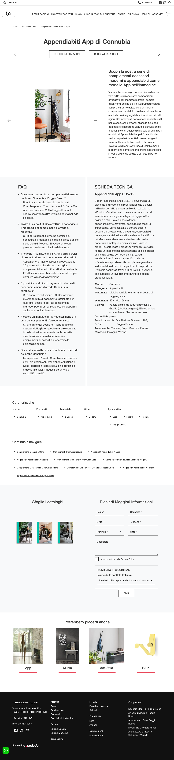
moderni (92, 417)
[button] (95, 120)
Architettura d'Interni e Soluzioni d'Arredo (140, 733)
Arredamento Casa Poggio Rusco (142, 722)
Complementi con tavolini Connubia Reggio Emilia (90, 468)
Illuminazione (96, 735)
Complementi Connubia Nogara (67, 452)
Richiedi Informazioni (67, 54)
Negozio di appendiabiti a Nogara (32, 460)
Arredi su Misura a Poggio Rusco (141, 715)
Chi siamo (133, 14)
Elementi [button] (41, 409)
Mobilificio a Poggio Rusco (142, 727)
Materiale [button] (65, 409)
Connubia (21, 417)
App (68, 27)
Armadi (93, 725)
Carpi (115, 417)
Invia (126, 593)
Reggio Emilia (119, 425)
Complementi (135, 702)
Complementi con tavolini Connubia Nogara (126, 460)
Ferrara (129, 417)
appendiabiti (46, 417)
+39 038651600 (24, 717)
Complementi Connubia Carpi (30, 452)
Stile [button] (87, 409)
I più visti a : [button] (115, 409)
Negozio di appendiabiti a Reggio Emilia (35, 475)
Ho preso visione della (117, 559)
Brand (121, 14)
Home (16, 27)
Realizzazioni (40, 14)
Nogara (145, 417)
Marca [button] (16, 409)
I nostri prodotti (62, 14)
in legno (69, 417)
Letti (91, 721)
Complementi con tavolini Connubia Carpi (76, 460)
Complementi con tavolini (51, 27)
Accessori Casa (29, 27)
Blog (78, 14)
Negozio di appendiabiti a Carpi (106, 452)
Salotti (93, 710)
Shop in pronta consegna (99, 14)
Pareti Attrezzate (98, 706)
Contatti (157, 14)
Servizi (146, 14)
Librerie (93, 702)
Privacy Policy (127, 559)
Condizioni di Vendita (62, 718)
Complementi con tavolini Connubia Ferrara (37, 468)
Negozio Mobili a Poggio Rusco (144, 709)
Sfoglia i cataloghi (106, 54)
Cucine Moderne (59, 733)
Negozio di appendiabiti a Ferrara (138, 468)
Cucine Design (58, 729)
